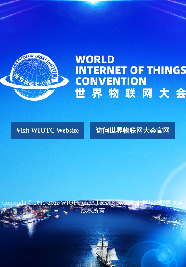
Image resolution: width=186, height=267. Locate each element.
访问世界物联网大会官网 (133, 130)
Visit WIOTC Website (47, 130)
